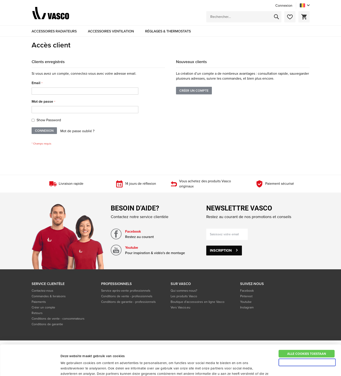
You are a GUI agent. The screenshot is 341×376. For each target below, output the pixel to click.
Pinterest (246, 296)
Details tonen (241, 367)
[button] (305, 5)
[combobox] (243, 16)
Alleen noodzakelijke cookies (307, 333)
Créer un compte (43, 307)
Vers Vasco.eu (181, 307)
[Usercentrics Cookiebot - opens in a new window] (29, 367)
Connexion (283, 5)
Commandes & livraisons (49, 296)
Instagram (247, 307)
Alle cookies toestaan (306, 325)
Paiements (39, 302)
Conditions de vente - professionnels (126, 296)
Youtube (131, 247)
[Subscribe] (224, 250)
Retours (37, 313)
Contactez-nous (42, 290)
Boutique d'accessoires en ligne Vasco (197, 302)
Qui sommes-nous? (184, 290)
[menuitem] (54, 31)
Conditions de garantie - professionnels (128, 302)
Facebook (133, 231)
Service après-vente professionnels (125, 290)
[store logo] (51, 14)
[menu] (170, 31)
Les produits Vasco (184, 296)
